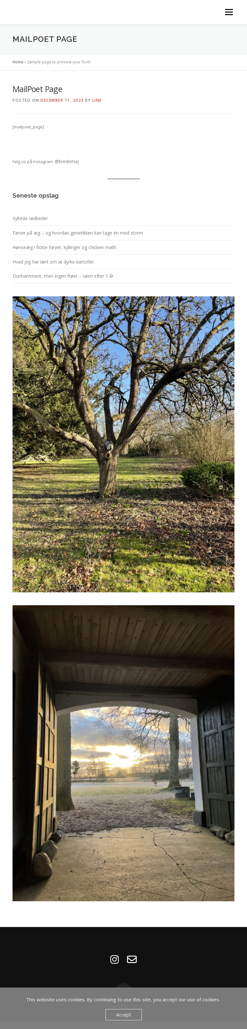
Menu (228, 12)
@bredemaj (67, 161)
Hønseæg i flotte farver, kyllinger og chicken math (64, 247)
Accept (123, 1014)
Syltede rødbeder (30, 218)
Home (18, 62)
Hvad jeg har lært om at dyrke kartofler (53, 262)
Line (97, 100)
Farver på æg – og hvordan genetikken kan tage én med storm (78, 233)
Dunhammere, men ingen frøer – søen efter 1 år (63, 276)
